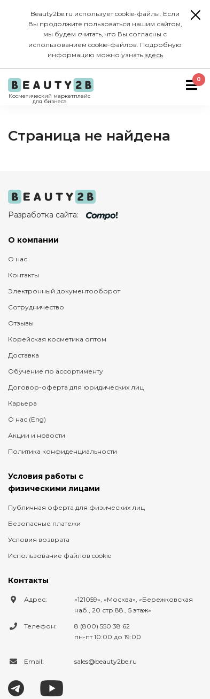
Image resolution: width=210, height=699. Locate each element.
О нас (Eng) (27, 419)
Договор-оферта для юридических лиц (76, 387)
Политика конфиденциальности (62, 451)
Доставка (23, 355)
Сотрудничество (36, 307)
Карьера (22, 403)
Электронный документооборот (64, 291)
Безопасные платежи (44, 523)
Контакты (23, 275)
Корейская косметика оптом (57, 339)
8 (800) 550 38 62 (102, 626)
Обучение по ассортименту (55, 371)
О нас (17, 259)
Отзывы (21, 323)
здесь (153, 55)
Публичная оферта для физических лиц (76, 507)
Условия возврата (38, 539)
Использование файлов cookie (59, 556)
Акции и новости (36, 435)
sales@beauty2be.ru (105, 661)
